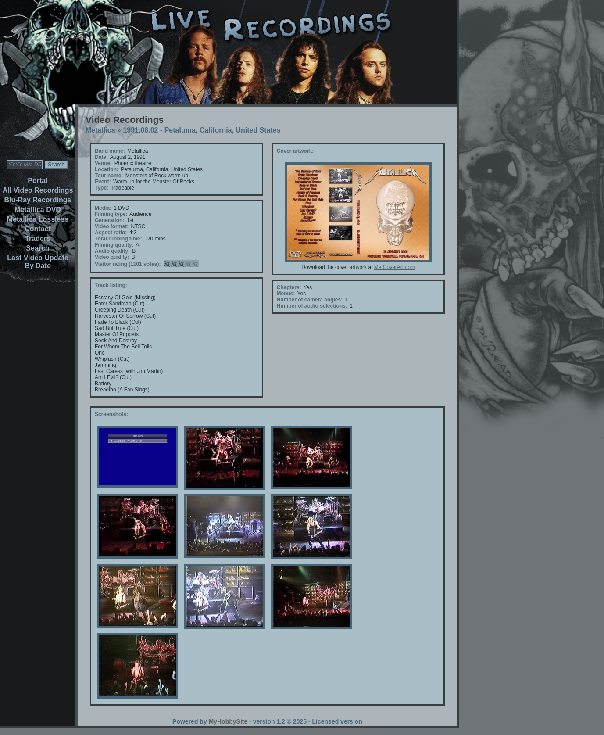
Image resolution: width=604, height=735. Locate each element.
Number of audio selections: (312, 306)
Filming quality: (114, 245)
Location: (106, 169)
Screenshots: (111, 414)
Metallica (100, 130)
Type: (101, 188)
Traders (37, 238)
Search (37, 248)
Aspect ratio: (111, 232)
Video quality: (112, 257)
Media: (103, 208)
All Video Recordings (38, 190)
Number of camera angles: (310, 300)
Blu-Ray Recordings (37, 200)
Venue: (103, 163)
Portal (37, 180)
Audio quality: (112, 251)
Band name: (110, 151)
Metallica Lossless (38, 219)
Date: (101, 157)
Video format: (112, 226)
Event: (103, 182)
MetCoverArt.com (394, 267)
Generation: (109, 220)
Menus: (286, 293)
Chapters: (289, 287)
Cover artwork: (295, 151)
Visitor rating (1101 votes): (128, 264)
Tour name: (109, 175)
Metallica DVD (37, 209)
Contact (38, 229)
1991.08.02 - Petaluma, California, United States (201, 130)
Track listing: (111, 285)
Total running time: (118, 239)
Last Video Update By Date (37, 261)
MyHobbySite (228, 721)
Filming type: (111, 214)
